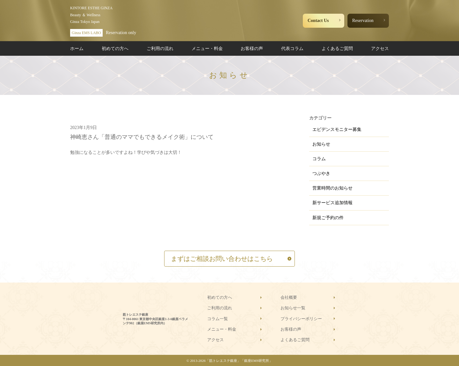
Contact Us (318, 20)
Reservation (363, 20)
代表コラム (292, 48)
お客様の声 (252, 48)
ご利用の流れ (160, 48)
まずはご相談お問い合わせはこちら (222, 258)
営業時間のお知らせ (332, 188)
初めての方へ (115, 48)
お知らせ (321, 144)
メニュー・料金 (207, 48)
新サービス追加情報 (332, 202)
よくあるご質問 (337, 48)
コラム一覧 (217, 318)
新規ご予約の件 (328, 217)
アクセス (380, 48)
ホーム (77, 48)
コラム (319, 158)
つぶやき (321, 173)
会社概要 (288, 297)
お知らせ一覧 (292, 307)
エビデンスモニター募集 (336, 129)
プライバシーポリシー (301, 318)
